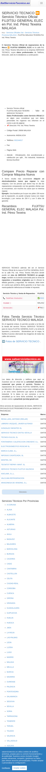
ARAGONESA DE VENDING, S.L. (14, 483)
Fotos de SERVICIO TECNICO (22, 341)
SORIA (9, 711)
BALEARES (11, 544)
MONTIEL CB (6, 460)
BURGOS (10, 554)
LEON (9, 642)
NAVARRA (11, 677)
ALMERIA (10, 524)
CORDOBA (11, 588)
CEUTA (9, 578)
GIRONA (10, 598)
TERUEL (10, 726)
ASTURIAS (11, 529)
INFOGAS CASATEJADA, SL (12, 455)
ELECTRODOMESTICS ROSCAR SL (15, 446)
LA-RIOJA (10, 633)
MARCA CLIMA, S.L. (9, 451)
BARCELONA (12, 549)
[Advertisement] (23, 82)
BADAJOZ (11, 539)
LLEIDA (10, 647)
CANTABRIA (11, 569)
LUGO (9, 652)
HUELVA (10, 618)
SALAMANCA (12, 697)
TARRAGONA (12, 716)
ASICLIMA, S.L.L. (8, 474)
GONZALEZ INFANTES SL (11, 428)
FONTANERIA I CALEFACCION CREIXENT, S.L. (20, 442)
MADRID (10, 657)
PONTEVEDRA (13, 692)
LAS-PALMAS (12, 637)
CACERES (11, 559)
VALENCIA (11, 736)
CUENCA (10, 593)
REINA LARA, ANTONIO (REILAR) (14, 419)
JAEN (9, 628)
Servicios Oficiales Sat (14, 33)
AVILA (9, 534)
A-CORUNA (11, 505)
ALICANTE (11, 519)
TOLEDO (10, 731)
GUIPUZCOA (12, 613)
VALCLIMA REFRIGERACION (12, 478)
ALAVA (9, 510)
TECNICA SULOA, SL (9, 437)
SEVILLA (10, 706)
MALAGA (10, 662)
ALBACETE (11, 515)
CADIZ (9, 564)
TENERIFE (11, 721)
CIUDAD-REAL (12, 583)
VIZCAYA (10, 746)
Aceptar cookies (19, 768)
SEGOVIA (10, 701)
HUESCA (10, 623)
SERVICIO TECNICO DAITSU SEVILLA (16, 433)
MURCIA (10, 672)
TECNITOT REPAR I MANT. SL (13, 465)
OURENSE (11, 682)
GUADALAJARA (13, 608)
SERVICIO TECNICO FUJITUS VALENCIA (17, 469)
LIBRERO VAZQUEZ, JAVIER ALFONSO (17, 424)
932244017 (18, 140)
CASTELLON (12, 574)
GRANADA (11, 603)
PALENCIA (11, 687)
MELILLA (10, 667)
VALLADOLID (12, 741)
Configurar (6, 768)
